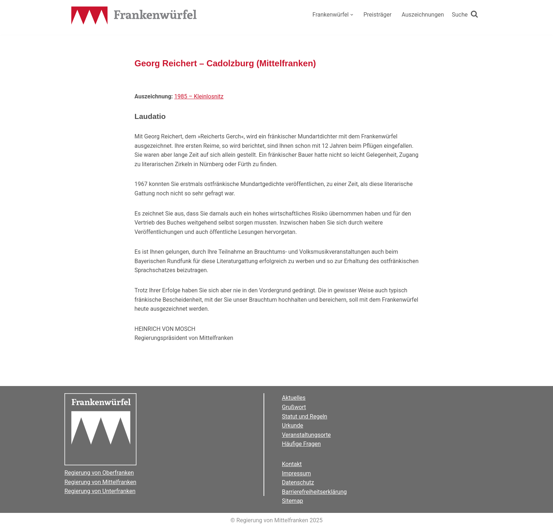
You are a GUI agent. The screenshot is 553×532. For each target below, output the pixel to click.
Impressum (296, 473)
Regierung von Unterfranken (99, 491)
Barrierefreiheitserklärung (314, 491)
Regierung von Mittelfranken (100, 482)
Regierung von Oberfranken (99, 472)
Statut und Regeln (304, 416)
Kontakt (292, 464)
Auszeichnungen (422, 14)
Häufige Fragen (301, 443)
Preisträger (377, 14)
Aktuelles (294, 397)
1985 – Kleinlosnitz (199, 96)
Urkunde (292, 425)
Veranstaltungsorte (306, 434)
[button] (351, 14)
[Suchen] (465, 14)
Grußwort (294, 407)
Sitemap (292, 500)
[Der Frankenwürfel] (134, 16)
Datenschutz (298, 482)
